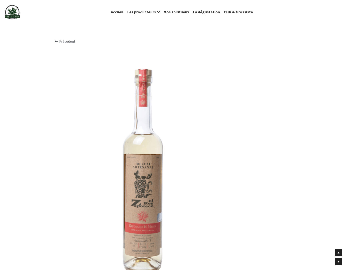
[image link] (12, 12)
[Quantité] (245, 191)
